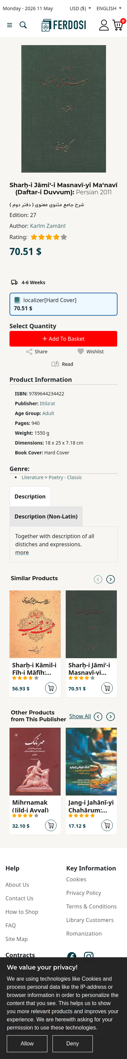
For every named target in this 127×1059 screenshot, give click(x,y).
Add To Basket (63, 338)
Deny (72, 1043)
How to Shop (21, 912)
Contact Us (19, 898)
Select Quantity (32, 326)
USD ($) (78, 8)
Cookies (76, 879)
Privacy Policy (83, 893)
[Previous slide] (98, 578)
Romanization (84, 933)
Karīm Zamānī (48, 226)
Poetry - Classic (65, 477)
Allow (27, 1043)
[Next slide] (110, 578)
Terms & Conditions (91, 906)
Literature (32, 477)
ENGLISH (107, 8)
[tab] (30, 496)
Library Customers (90, 920)
